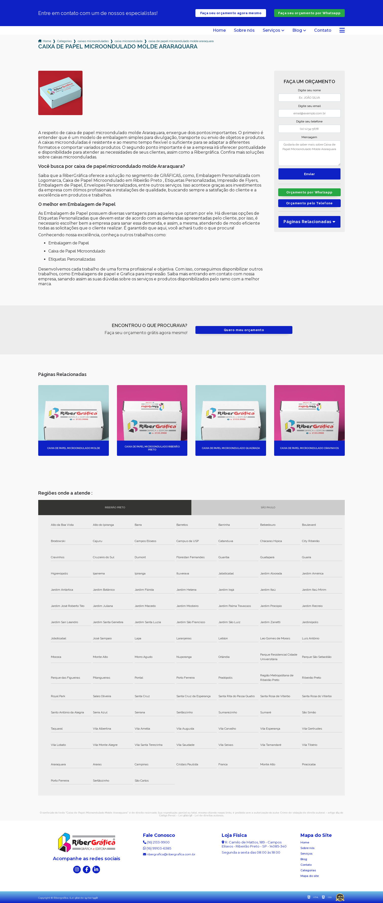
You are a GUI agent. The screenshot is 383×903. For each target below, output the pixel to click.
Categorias (64, 41)
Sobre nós (244, 30)
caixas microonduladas (93, 41)
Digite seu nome (309, 90)
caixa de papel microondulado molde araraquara (181, 41)
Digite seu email (309, 106)
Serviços (271, 30)
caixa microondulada (129, 41)
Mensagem (309, 137)
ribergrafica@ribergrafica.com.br (169, 854)
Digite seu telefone (309, 121)
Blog (297, 30)
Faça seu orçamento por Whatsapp (309, 13)
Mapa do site (309, 876)
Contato (322, 30)
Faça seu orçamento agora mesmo (230, 13)
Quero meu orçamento (244, 330)
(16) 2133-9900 (156, 842)
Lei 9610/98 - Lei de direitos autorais (200, 815)
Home (219, 30)
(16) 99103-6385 (157, 848)
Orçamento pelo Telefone (309, 203)
